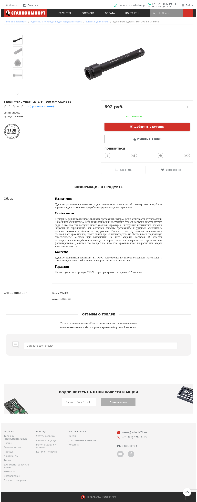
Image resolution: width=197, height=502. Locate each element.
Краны (8, 443)
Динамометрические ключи (16, 466)
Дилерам (30, 5)
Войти (187, 5)
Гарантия (64, 13)
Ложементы (11, 456)
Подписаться (118, 402)
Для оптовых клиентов (82, 440)
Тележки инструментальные (15, 437)
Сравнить (126, 170)
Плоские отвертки (15, 480)
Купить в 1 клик (149, 138)
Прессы (8, 451)
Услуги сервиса (45, 436)
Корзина (74, 444)
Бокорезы (9, 471)
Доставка (87, 13)
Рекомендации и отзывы (46, 446)
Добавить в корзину (149, 126)
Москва (11, 5)
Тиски (7, 460)
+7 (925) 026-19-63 (163, 4)
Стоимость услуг (46, 440)
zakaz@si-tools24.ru (134, 432)
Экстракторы (12, 476)
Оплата (110, 13)
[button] (17, 31)
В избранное (173, 170)
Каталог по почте (47, 451)
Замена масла (12, 447)
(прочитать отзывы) (41, 106)
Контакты (131, 13)
